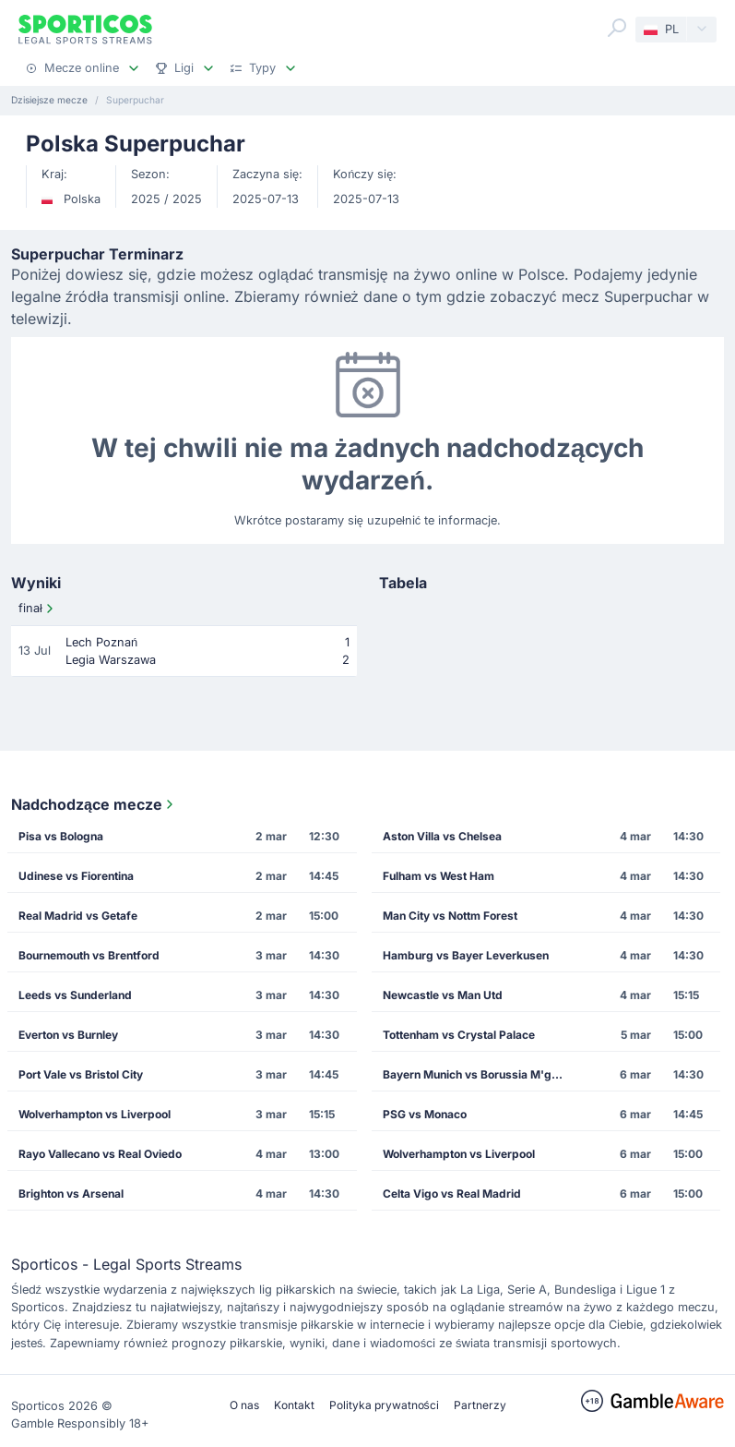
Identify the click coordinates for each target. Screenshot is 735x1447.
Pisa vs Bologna (60, 836)
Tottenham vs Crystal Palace (459, 1035)
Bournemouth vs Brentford (89, 955)
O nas (244, 1405)
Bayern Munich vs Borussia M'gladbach (479, 1074)
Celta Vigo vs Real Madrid (452, 1193)
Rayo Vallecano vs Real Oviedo (100, 1154)
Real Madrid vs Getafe (77, 915)
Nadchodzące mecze (94, 804)
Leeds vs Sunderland (75, 995)
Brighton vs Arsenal (71, 1193)
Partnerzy (480, 1405)
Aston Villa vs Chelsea (442, 836)
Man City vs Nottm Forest (450, 915)
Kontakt (294, 1405)
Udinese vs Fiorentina (76, 876)
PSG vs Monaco (425, 1114)
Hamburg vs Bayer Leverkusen (466, 955)
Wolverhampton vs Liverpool (94, 1114)
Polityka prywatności (384, 1405)
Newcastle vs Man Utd (443, 995)
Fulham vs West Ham (438, 876)
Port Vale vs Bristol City (80, 1074)
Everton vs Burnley (68, 1035)
